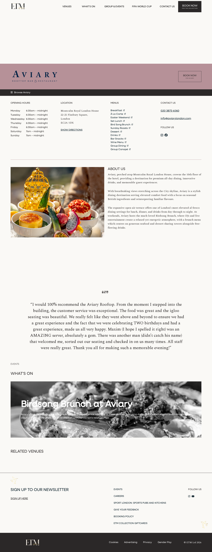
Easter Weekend (121, 117)
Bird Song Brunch (122, 125)
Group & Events (114, 5)
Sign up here (19, 498)
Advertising (130, 542)
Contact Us (167, 5)
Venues (66, 5)
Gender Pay (165, 542)
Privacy (147, 542)
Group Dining (119, 146)
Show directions (71, 130)
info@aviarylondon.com (176, 118)
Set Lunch (118, 121)
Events (118, 489)
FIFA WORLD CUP (142, 5)
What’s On (88, 5)
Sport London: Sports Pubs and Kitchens (140, 503)
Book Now (190, 5)
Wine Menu (118, 142)
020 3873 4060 (170, 111)
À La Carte (118, 114)
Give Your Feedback (126, 510)
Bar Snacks (118, 139)
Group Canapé (121, 149)
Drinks (115, 135)
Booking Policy (124, 516)
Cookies (113, 542)
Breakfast (118, 110)
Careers (119, 496)
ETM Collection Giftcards (130, 523)
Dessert (116, 132)
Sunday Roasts (120, 128)
